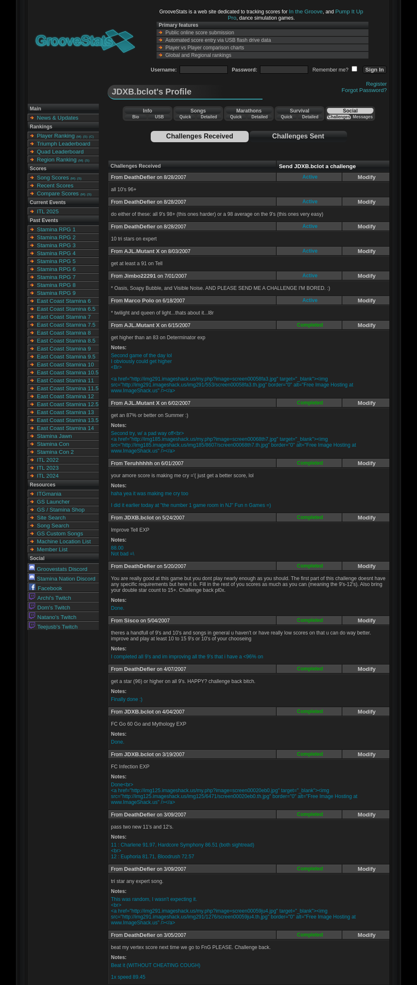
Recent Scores (55, 185)
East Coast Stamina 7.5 (66, 325)
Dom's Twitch (49, 607)
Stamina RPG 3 (56, 245)
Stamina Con (53, 444)
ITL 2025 (48, 211)
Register (376, 84)
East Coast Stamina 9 (64, 348)
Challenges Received (199, 136)
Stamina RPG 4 (56, 253)
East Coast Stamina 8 (64, 333)
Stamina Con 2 (55, 452)
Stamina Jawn (54, 436)
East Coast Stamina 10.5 (67, 372)
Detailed (209, 117)
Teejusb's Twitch (53, 627)
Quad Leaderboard (60, 151)
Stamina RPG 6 (56, 269)
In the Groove (306, 11)
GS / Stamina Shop (61, 510)
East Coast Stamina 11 (65, 380)
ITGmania (49, 494)
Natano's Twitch (52, 617)
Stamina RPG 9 (56, 293)
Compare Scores (58, 193)
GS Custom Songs (60, 533)
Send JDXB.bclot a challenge (317, 166)
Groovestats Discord (58, 569)
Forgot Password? (364, 90)
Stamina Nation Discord (62, 579)
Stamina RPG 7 (56, 277)
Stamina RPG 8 (56, 285)
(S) (85, 136)
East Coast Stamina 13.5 (67, 420)
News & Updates (57, 118)
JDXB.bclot (139, 517)
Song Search (53, 525)
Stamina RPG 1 (56, 229)
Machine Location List (64, 541)
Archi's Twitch (50, 598)
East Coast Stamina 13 (65, 412)
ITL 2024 (48, 476)
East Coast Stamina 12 (65, 396)
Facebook (45, 588)
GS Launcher (53, 502)
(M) (78, 136)
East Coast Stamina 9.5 (66, 356)
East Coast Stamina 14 (65, 428)
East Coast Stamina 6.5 (66, 309)
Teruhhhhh (138, 463)
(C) (91, 136)
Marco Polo (139, 300)
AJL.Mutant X (142, 251)
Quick (185, 117)
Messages (363, 117)
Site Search (51, 517)
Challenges (339, 117)
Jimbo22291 (140, 276)
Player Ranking (56, 136)
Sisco (131, 620)
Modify (367, 177)
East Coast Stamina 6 (64, 301)
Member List (52, 549)
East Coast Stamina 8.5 (66, 341)
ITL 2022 (48, 460)
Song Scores (53, 177)
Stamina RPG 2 (56, 237)
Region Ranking (57, 159)
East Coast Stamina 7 (64, 317)
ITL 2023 (48, 468)
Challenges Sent (298, 136)
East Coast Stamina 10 (65, 364)
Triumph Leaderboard (63, 144)
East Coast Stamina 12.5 (67, 404)
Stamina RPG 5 (56, 261)
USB (159, 117)
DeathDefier (139, 177)
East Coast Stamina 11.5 (67, 388)
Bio (135, 117)
